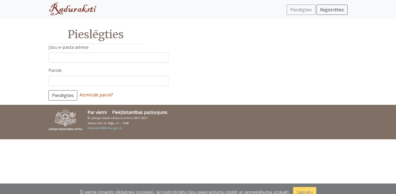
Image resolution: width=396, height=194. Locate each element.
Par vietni (97, 112)
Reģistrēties (332, 10)
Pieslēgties (63, 95)
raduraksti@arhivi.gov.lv (105, 128)
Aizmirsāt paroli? (96, 95)
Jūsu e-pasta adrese (68, 47)
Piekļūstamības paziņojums (139, 112)
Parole (55, 70)
